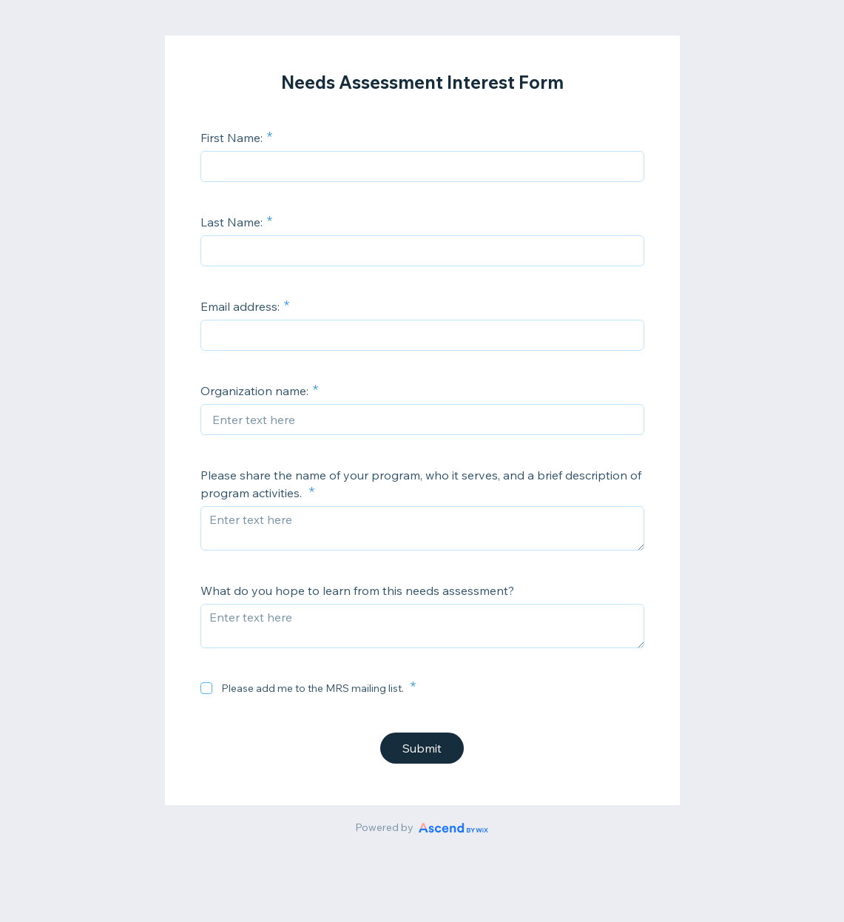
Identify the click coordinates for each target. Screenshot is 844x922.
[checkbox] (206, 688)
